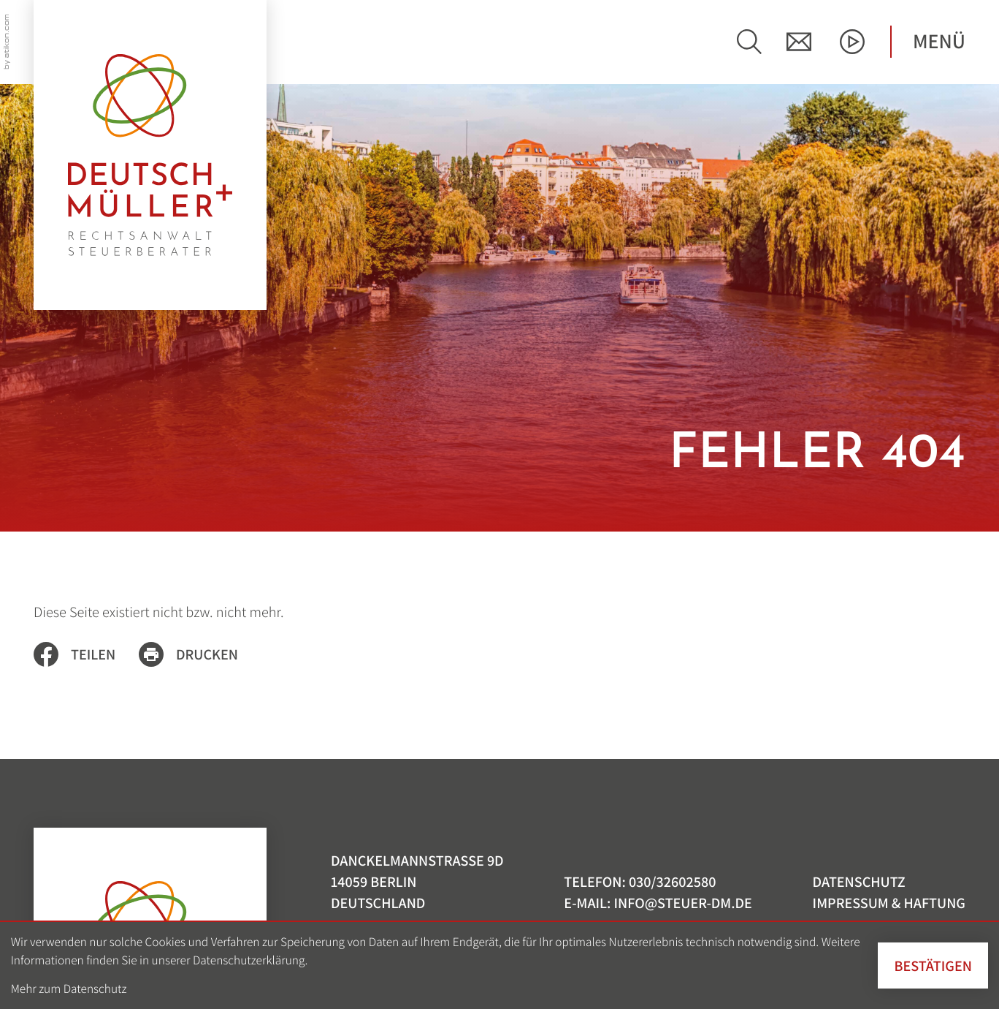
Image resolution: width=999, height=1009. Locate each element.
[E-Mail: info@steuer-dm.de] (799, 42)
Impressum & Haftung (889, 902)
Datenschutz (859, 881)
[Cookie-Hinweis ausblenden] (933, 965)
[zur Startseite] (150, 155)
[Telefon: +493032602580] (672, 881)
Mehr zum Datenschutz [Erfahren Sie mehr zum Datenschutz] (69, 988)
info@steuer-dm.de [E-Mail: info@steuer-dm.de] (682, 902)
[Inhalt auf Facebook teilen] (86, 654)
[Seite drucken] (200, 654)
